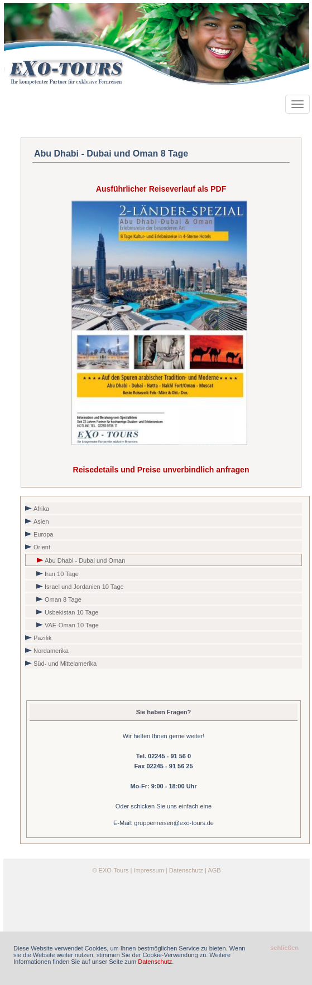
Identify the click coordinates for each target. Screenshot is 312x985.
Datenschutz (186, 870)
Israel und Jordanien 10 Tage (84, 586)
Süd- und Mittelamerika (65, 663)
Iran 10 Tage (62, 573)
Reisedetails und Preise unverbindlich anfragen (161, 469)
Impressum (148, 870)
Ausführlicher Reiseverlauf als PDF (161, 188)
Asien (41, 521)
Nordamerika (51, 650)
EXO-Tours (114, 870)
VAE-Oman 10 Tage (72, 625)
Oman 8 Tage (63, 599)
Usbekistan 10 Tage (71, 612)
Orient (41, 547)
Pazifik (42, 638)
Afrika (41, 508)
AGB (214, 870)
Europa (43, 534)
